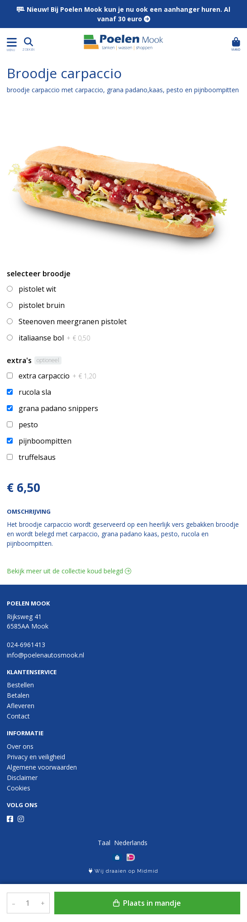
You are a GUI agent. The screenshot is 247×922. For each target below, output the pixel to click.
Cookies (18, 788)
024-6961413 (26, 644)
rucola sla (35, 392)
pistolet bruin (42, 305)
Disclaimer (22, 777)
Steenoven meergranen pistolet (73, 321)
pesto (28, 425)
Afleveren (20, 705)
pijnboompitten (45, 441)
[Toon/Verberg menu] (10, 42)
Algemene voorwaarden (42, 767)
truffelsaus (37, 457)
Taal (104, 842)
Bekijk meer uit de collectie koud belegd (69, 571)
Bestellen (20, 685)
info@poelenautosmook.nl (45, 655)
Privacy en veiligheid (36, 756)
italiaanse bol (54, 338)
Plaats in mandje (147, 903)
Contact (18, 716)
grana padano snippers (58, 408)
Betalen (18, 695)
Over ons (20, 746)
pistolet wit (37, 289)
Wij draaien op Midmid (123, 871)
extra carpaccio (57, 376)
